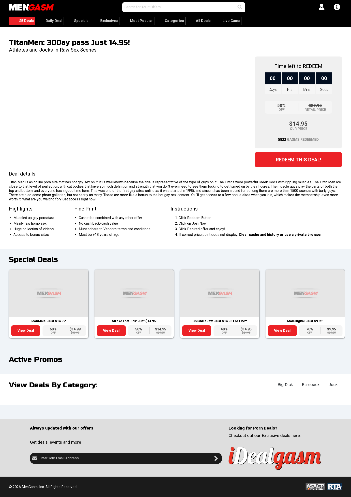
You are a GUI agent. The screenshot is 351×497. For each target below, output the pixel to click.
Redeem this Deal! (298, 160)
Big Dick (285, 384)
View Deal (25, 330)
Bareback (310, 384)
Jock (333, 384)
